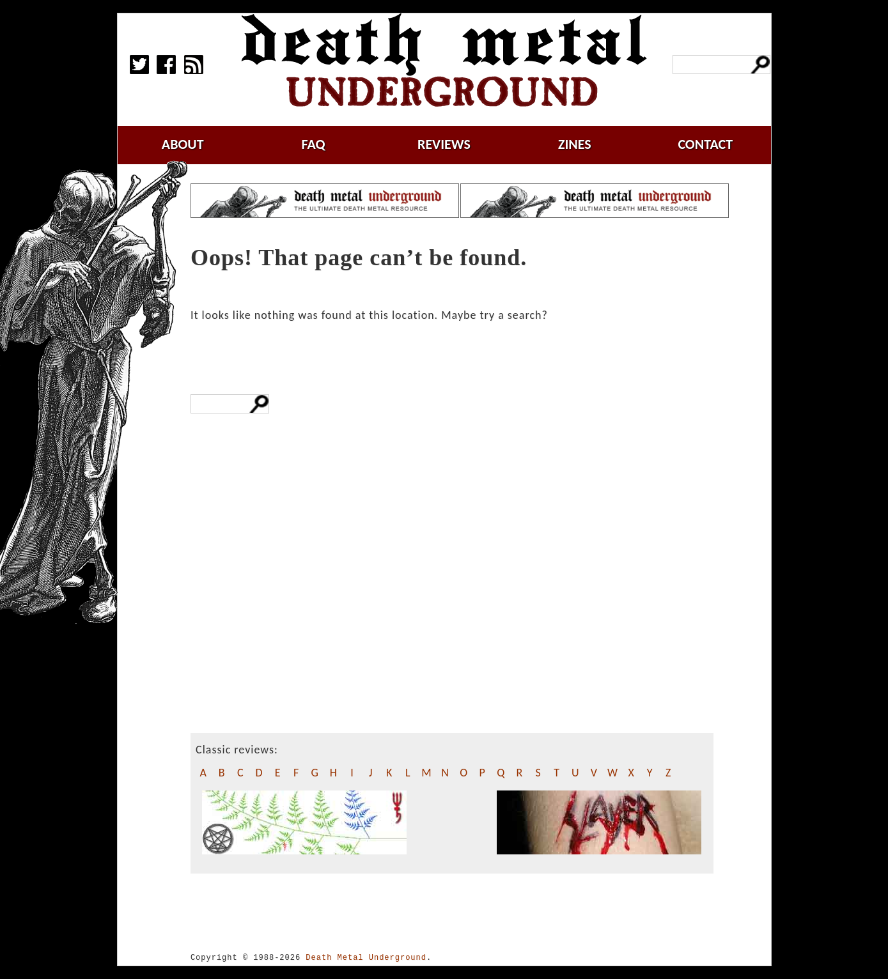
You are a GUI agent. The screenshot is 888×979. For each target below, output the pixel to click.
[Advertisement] (286, 637)
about (183, 144)
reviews (444, 144)
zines (574, 144)
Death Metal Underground (366, 957)
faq (313, 144)
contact (705, 144)
